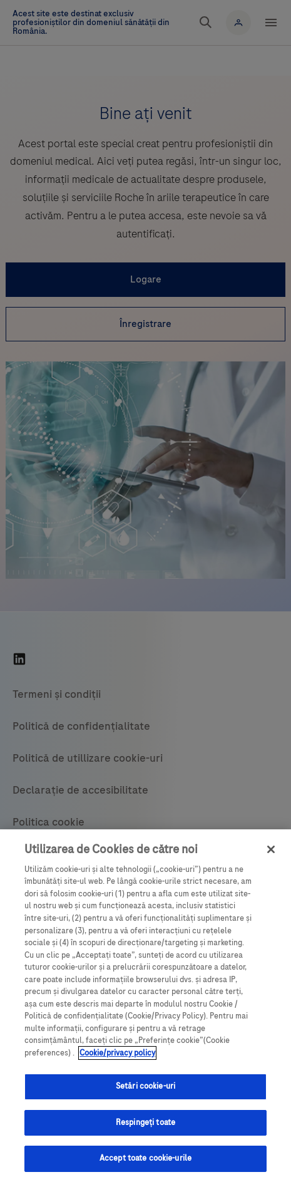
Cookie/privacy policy (117, 1053)
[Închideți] (271, 849)
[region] (145, 1005)
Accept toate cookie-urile (145, 1158)
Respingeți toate (145, 1122)
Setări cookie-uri (145, 1086)
